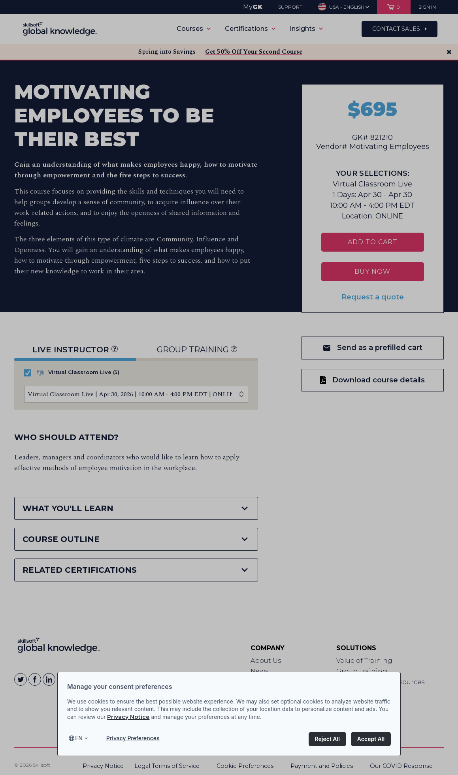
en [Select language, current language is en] (79, 738)
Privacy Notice (128, 716)
